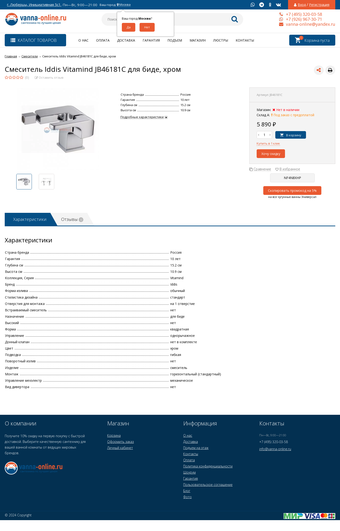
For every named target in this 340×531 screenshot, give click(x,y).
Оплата (103, 40)
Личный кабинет (120, 447)
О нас (83, 40)
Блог (186, 490)
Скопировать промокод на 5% (292, 190)
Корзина (114, 435)
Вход (302, 5)
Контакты (245, 40)
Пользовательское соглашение (208, 484)
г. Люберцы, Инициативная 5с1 (34, 4)
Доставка (126, 40)
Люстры (220, 40)
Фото (187, 497)
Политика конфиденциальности (208, 466)
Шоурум (189, 472)
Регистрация (319, 5)
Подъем (174, 40)
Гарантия (151, 40)
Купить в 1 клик (268, 143)
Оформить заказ (120, 441)
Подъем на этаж (195, 447)
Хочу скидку (270, 153)
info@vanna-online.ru (275, 449)
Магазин (198, 40)
